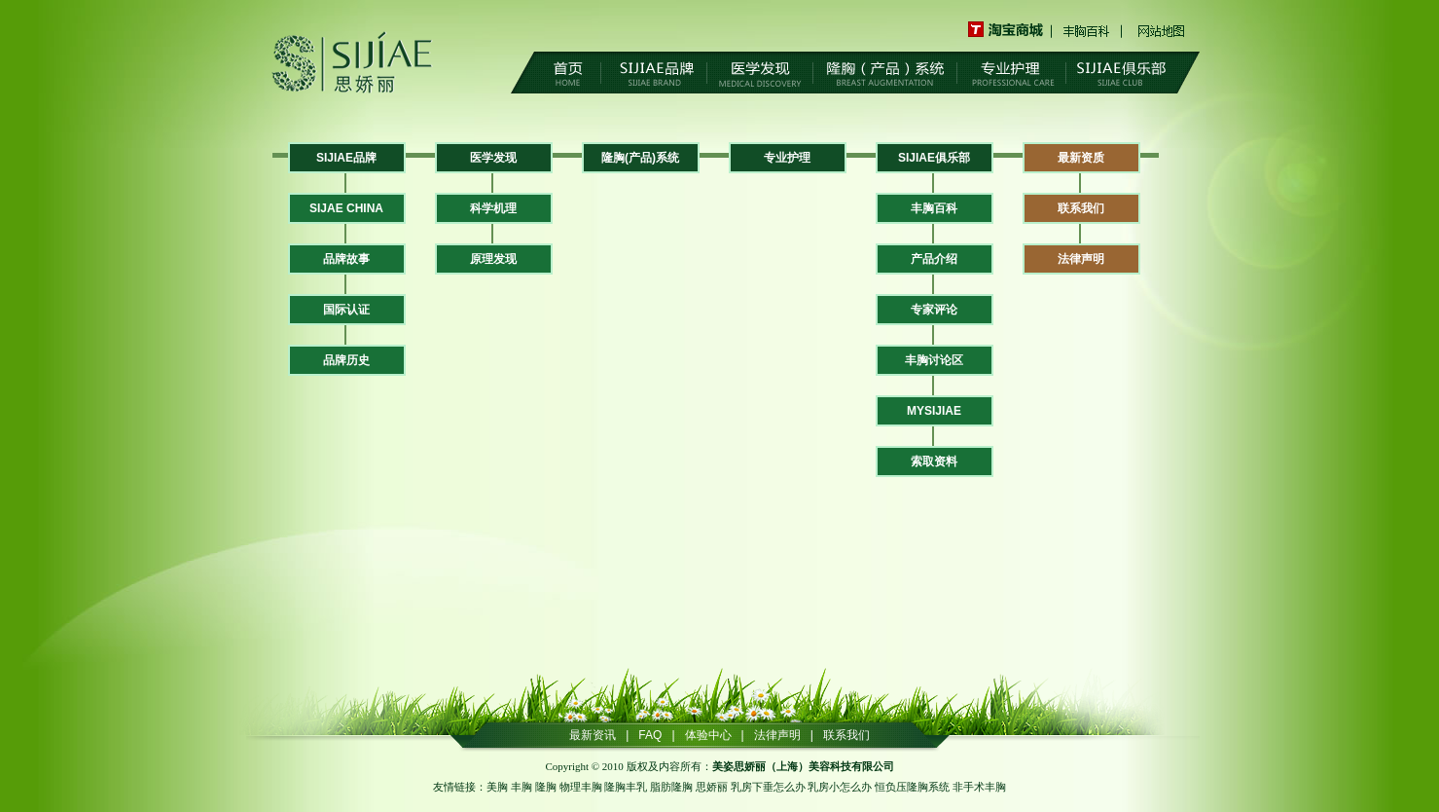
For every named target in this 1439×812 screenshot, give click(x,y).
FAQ (650, 735)
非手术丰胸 (979, 787)
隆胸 (546, 787)
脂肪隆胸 (671, 787)
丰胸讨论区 (934, 360)
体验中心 (708, 735)
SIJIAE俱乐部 (1121, 74)
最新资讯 (592, 735)
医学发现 (759, 74)
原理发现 (493, 259)
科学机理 (493, 208)
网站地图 (1161, 29)
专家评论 (934, 309)
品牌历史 (346, 360)
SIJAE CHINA (346, 208)
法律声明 (1081, 259)
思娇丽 (712, 787)
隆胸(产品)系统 (640, 158)
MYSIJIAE (934, 411)
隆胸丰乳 (625, 787)
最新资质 (1081, 158)
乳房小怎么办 (840, 787)
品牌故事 (346, 259)
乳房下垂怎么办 (768, 787)
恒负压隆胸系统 (912, 787)
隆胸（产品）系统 (884, 74)
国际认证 (346, 309)
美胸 (497, 787)
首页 (567, 74)
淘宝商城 (1010, 29)
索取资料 (934, 461)
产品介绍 (934, 259)
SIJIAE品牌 (653, 74)
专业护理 (1011, 74)
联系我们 (1081, 208)
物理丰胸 (580, 787)
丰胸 (521, 787)
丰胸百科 (1088, 29)
